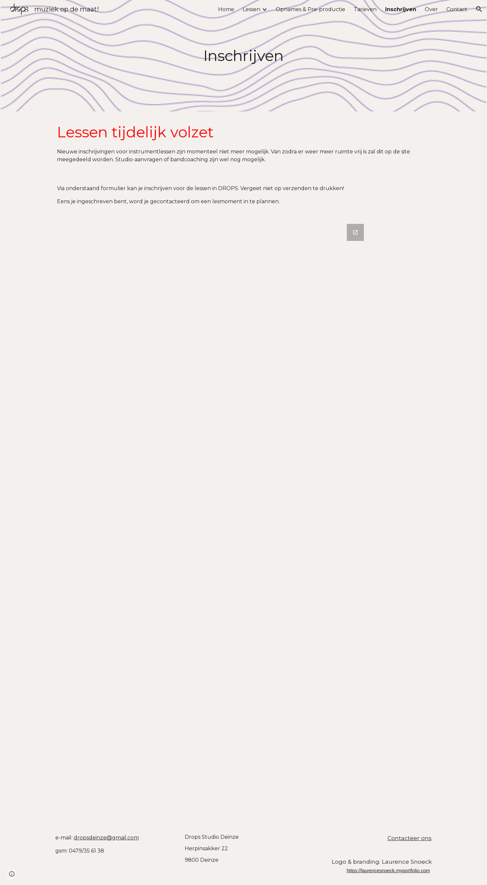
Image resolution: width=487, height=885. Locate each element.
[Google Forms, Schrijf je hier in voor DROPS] (243, 520)
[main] (243, 56)
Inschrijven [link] (400, 9)
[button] (479, 9)
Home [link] (226, 9)
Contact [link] (456, 9)
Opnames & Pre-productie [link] (310, 9)
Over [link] (431, 9)
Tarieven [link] (365, 9)
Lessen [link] (251, 9)
